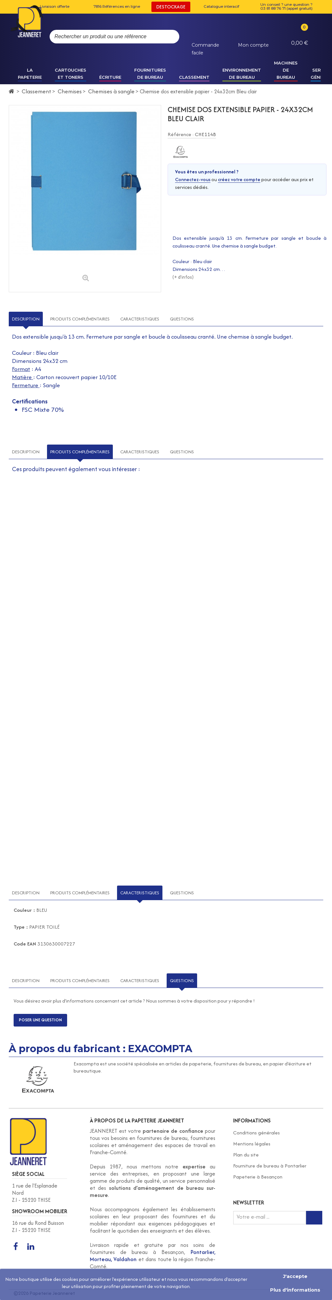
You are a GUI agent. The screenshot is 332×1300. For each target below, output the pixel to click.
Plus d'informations (295, 1290)
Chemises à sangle (111, 91)
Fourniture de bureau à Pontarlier (269, 1165)
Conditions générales (256, 1132)
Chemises (70, 91)
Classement (36, 91)
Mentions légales (251, 1143)
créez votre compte (239, 179)
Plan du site (246, 1154)
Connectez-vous (192, 179)
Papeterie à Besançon (257, 1176)
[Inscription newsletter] (314, 1218)
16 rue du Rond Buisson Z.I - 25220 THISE (38, 1226)
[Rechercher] (168, 36)
